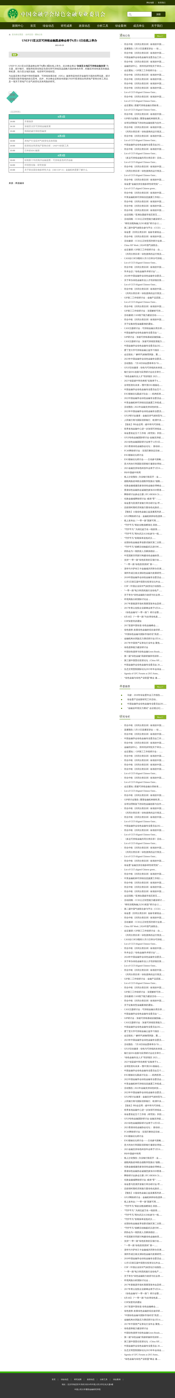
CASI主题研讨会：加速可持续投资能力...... (144, 341)
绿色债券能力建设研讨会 (136, 647)
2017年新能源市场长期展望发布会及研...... (144, 603)
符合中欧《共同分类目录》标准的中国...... (144, 44)
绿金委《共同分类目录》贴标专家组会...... (144, 232)
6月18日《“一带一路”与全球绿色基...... (142, 617)
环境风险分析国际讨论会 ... (137, 599)
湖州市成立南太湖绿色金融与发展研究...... (144, 573)
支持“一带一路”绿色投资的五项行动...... (143, 560)
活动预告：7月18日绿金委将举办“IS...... (143, 363)
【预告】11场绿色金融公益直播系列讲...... (144, 512)
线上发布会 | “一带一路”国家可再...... (141, 520)
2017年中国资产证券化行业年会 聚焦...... (143, 643)
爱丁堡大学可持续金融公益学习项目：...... (144, 350)
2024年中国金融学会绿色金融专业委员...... (144, 276)
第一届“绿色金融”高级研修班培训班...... (143, 656)
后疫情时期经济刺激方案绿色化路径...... (143, 507)
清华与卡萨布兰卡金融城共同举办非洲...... (144, 569)
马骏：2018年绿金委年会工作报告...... (145, 695)
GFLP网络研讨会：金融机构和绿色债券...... (144, 516)
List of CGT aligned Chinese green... (140, 188)
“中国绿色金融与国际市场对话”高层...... (143, 634)
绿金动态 (48, 25)
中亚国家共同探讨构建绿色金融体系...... (143, 555)
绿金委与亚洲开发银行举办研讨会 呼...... (143, 503)
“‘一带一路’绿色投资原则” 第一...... (141, 564)
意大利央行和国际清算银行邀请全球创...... (144, 464)
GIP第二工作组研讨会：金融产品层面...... (144, 298)
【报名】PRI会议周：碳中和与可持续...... (144, 424)
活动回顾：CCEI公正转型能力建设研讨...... (144, 219)
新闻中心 (17, 25)
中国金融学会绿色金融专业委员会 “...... (143, 333)
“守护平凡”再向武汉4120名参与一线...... (143, 534)
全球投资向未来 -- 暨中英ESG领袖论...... (143, 385)
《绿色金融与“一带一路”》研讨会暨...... (143, 612)
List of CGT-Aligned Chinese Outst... (140, 92)
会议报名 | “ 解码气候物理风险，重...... (142, 354)
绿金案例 (120, 25)
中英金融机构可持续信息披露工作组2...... (143, 197)
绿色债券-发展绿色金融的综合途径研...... (143, 630)
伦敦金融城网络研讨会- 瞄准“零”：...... (142, 499)
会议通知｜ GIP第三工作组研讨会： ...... (143, 70)
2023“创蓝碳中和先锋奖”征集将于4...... (142, 381)
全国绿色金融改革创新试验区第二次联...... (144, 542)
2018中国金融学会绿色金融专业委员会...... (144, 577)
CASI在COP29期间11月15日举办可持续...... (144, 258)
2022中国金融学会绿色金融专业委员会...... (144, 398)
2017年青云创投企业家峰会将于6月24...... (143, 608)
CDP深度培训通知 (132, 621)
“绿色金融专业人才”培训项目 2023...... (142, 376)
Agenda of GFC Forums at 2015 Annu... (141, 673)
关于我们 (157, 25)
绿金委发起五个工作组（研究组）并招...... (144, 433)
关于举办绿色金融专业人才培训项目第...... (144, 280)
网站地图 (150, 3)
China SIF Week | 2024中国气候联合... (141, 245)
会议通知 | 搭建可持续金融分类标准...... (143, 105)
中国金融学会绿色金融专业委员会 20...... (143, 665)
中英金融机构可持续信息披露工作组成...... (144, 402)
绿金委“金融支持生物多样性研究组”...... (143, 184)
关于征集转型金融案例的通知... (139, 324)
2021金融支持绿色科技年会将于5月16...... (143, 468)
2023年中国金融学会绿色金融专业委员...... (144, 359)
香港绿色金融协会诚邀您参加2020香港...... (144, 490)
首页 (33, 25)
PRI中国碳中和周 (132, 472)
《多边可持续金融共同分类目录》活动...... (144, 158)
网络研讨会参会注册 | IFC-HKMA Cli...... (143, 494)
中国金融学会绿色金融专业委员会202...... (143, 145)
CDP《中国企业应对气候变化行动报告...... (144, 586)
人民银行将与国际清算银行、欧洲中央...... (144, 420)
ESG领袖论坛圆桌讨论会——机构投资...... (144, 394)
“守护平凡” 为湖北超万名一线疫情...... (142, 529)
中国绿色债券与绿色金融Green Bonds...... (143, 652)
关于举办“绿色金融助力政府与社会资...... (143, 595)
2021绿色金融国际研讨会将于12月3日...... (143, 442)
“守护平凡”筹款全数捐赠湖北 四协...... (142, 525)
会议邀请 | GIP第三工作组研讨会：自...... (143, 249)
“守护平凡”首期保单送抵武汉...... (140, 538)
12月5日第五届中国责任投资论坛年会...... (143, 582)
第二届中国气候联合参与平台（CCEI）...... (144, 228)
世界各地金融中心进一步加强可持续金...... (144, 429)
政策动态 (84, 25)
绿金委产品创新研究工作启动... (142, 699)
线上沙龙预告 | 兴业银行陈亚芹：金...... (143, 477)
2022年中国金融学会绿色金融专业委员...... (144, 411)
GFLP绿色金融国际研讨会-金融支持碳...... (144, 437)
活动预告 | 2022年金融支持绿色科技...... (143, 407)
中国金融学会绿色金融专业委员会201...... (147, 704)
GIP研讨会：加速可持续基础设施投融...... (144, 337)
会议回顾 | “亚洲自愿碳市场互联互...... (142, 215)
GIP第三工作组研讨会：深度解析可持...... (144, 311)
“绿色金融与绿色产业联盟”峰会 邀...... (142, 678)
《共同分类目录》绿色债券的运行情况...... (144, 131)
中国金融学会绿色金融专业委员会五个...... (144, 389)
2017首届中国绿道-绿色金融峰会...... (141, 625)
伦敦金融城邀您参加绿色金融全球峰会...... (144, 485)
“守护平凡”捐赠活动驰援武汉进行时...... (143, 547)
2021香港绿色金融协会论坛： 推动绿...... (143, 446)
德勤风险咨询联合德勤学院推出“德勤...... (143, 481)
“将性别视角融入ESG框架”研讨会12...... (143, 223)
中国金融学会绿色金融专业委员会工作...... (144, 57)
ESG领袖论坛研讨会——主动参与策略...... (144, 459)
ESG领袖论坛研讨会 (133, 455)
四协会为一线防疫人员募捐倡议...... (141, 551)
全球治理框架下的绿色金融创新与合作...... (144, 123)
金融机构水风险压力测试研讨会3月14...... (143, 638)
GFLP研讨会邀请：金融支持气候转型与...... (144, 416)
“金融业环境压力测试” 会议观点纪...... (145, 708)
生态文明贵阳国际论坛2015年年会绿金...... (144, 669)
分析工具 (102, 25)
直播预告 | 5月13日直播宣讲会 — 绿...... (143, 48)
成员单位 (138, 25)
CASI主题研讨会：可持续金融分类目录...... (144, 328)
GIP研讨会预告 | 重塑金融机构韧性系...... (143, 118)
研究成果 (66, 25)
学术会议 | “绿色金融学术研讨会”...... (141, 271)
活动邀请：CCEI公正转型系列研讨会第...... (144, 241)
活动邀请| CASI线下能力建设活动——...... (144, 315)
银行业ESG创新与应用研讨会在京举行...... (144, 372)
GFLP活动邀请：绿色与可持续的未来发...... (144, 367)
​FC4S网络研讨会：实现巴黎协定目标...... (143, 451)
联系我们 (161, 3)
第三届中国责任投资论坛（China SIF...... (143, 660)
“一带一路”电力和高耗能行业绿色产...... (143, 590)
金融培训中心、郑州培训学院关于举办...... (144, 66)
